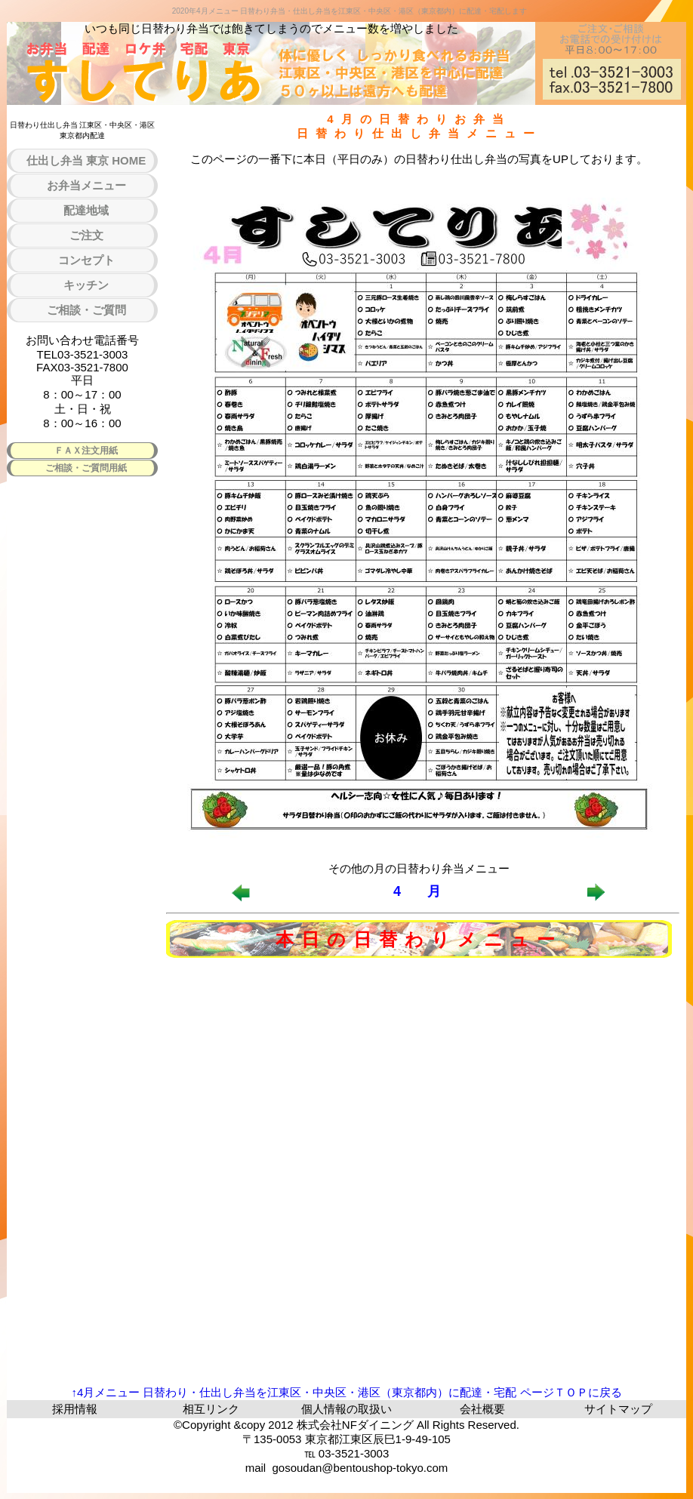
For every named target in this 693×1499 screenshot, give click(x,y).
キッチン (86, 285)
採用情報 (74, 1408)
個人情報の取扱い (346, 1408)
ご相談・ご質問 (86, 309)
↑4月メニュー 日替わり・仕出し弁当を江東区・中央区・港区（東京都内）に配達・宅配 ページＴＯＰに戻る (346, 1392)
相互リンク (211, 1408)
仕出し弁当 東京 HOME (86, 160)
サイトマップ (618, 1408)
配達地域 (86, 210)
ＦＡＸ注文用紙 (86, 450)
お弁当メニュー (86, 185)
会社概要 (482, 1408)
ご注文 (86, 235)
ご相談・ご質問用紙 (86, 468)
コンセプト (86, 260)
